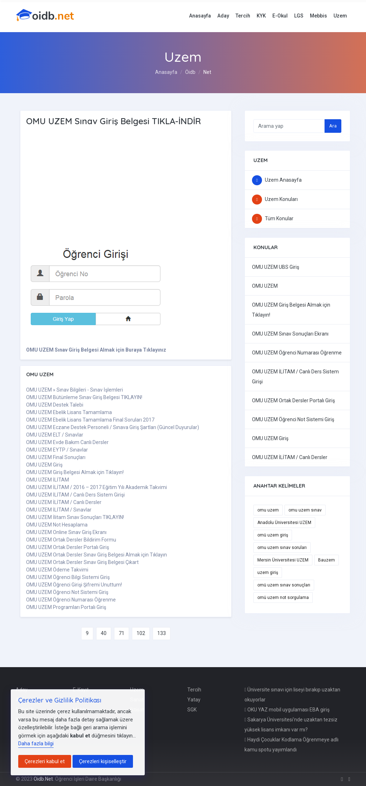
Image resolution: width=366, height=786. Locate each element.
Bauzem (326, 560)
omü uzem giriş (272, 535)
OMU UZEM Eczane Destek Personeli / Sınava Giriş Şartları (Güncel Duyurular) (112, 427)
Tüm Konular (272, 218)
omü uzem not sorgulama (283, 597)
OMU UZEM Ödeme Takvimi (57, 570)
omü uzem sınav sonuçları (283, 585)
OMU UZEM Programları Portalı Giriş (66, 607)
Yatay (194, 699)
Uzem (340, 16)
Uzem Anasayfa (277, 180)
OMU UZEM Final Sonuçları (55, 457)
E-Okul (280, 16)
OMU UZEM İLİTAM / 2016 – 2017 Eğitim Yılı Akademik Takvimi (96, 487)
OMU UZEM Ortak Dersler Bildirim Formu (71, 540)
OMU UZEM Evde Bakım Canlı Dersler (67, 442)
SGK (192, 709)
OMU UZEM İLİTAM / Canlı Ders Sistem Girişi (75, 495)
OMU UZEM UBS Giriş (275, 267)
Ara (333, 126)
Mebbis (318, 16)
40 (104, 633)
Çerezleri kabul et (45, 761)
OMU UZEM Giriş (44, 465)
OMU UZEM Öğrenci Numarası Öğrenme (71, 600)
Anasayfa (200, 16)
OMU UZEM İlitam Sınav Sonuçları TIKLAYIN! (75, 517)
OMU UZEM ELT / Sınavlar (54, 435)
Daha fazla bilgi (36, 743)
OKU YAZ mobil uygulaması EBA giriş (287, 709)
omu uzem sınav (305, 510)
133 (161, 633)
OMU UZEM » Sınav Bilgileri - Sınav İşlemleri (74, 390)
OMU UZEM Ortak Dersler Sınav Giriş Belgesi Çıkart (82, 562)
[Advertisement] (122, 183)
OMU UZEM (265, 286)
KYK (261, 16)
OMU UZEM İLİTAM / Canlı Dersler (64, 502)
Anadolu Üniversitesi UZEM (284, 522)
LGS (298, 16)
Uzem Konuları (275, 199)
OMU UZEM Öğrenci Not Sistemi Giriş (67, 592)
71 (121, 633)
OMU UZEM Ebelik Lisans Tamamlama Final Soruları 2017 (90, 420)
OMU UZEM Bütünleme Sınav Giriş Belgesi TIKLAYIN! (84, 397)
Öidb (190, 72)
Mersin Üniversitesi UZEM (282, 560)
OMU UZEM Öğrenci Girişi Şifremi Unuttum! (74, 585)
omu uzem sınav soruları (282, 547)
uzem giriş (267, 572)
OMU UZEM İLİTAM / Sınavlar (59, 510)
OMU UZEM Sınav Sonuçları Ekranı (290, 334)
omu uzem (268, 510)
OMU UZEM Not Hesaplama (57, 525)
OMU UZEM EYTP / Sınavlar (57, 450)
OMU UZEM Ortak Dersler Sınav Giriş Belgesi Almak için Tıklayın (96, 555)
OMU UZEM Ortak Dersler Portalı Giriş (67, 547)
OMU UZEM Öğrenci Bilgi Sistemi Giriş (68, 577)
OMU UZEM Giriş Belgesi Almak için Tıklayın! (75, 472)
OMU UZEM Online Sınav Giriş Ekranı (66, 532)
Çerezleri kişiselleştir (103, 761)
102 (141, 633)
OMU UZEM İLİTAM (47, 480)
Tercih (243, 16)
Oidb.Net (43, 779)
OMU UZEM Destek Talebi (54, 405)
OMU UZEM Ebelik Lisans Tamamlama (69, 412)
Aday (223, 16)
